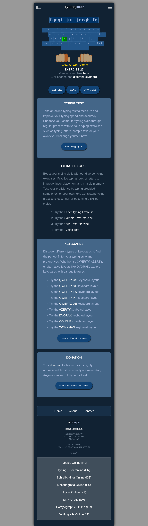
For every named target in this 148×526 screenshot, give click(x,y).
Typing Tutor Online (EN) (74, 470)
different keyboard (85, 77)
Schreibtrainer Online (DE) (74, 477)
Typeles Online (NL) (74, 462)
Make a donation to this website (74, 385)
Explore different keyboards (74, 338)
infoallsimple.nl (74, 428)
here (86, 73)
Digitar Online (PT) (74, 492)
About (73, 411)
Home (58, 411)
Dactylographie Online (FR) (74, 507)
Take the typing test (74, 146)
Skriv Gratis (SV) (74, 499)
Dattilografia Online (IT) (74, 514)
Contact (88, 411)
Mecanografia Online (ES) (74, 485)
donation (55, 365)
